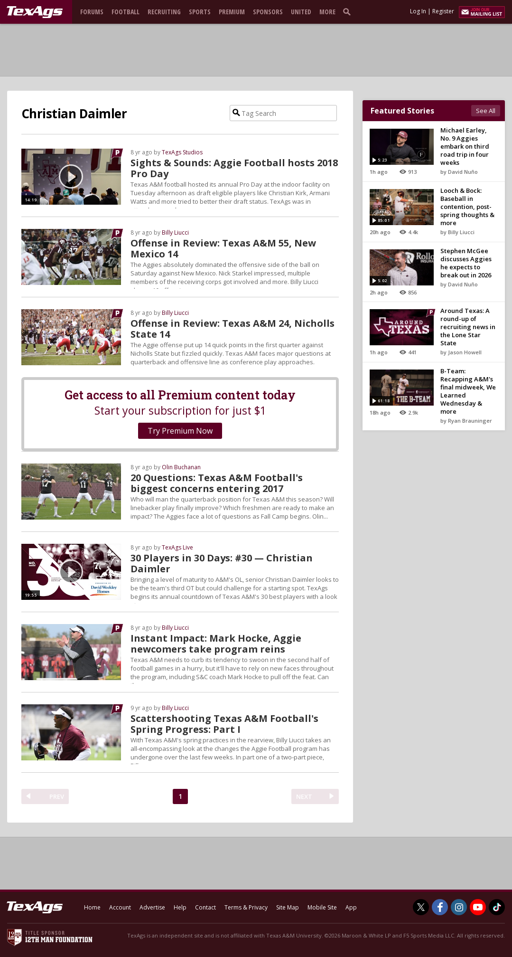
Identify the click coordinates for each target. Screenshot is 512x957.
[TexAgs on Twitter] (421, 907)
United (301, 11)
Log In (418, 11)
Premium (232, 11)
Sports (200, 11)
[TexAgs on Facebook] (440, 907)
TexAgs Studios (182, 152)
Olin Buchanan (181, 467)
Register (443, 11)
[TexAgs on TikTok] (497, 907)
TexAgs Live (177, 547)
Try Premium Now (180, 431)
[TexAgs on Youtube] (478, 907)
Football (126, 11)
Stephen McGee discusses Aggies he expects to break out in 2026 (466, 262)
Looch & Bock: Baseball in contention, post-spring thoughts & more (467, 206)
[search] (348, 11)
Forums (91, 11)
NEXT (304, 796)
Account (120, 907)
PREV (56, 796)
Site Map (287, 907)
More (327, 11)
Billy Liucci (175, 232)
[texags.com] (35, 12)
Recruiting (164, 11)
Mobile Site (322, 907)
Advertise (152, 907)
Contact (205, 907)
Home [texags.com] (92, 907)
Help (180, 907)
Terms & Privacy (246, 907)
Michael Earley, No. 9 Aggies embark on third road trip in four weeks (464, 146)
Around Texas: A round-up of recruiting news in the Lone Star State (467, 326)
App (351, 907)
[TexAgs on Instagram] (459, 907)
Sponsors (268, 11)
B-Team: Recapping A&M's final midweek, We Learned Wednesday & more (468, 391)
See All (485, 110)
